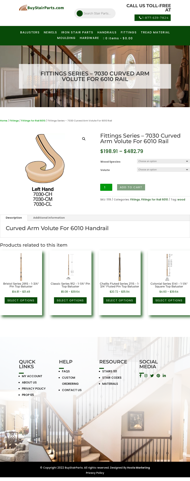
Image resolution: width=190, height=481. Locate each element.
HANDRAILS (107, 32)
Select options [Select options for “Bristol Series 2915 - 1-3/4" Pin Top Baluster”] (21, 300)
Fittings (14, 120)
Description (14, 218)
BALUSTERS (30, 32)
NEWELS (50, 32)
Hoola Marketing (138, 468)
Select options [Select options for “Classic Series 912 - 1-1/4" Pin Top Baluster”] (70, 300)
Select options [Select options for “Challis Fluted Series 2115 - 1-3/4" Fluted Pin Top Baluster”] (119, 300)
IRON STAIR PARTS (77, 32)
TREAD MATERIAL (155, 32)
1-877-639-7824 (155, 17)
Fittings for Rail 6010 (33, 120)
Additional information (49, 218)
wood (181, 199)
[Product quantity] (106, 187)
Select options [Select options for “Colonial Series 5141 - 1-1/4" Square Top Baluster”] (169, 300)
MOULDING (66, 38)
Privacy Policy (95, 473)
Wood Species (110, 162)
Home (3, 120)
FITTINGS (129, 32)
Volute (105, 170)
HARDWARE (89, 38)
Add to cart (131, 187)
